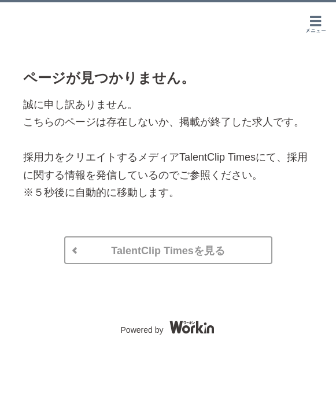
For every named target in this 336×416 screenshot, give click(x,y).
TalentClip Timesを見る (167, 251)
